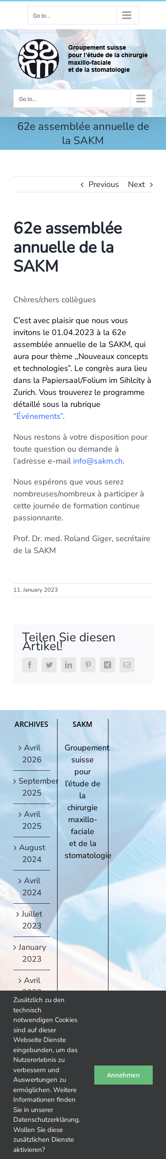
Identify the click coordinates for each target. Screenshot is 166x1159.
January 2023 (32, 953)
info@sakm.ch (98, 461)
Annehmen (123, 1075)
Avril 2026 (32, 753)
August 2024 (32, 853)
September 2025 (32, 787)
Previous (104, 184)
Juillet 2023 (32, 920)
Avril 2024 (32, 886)
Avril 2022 (32, 986)
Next (136, 184)
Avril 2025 (32, 820)
